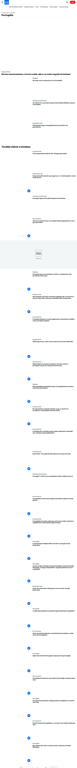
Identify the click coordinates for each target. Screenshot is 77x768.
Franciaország (63, 7)
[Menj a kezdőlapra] (6, 2)
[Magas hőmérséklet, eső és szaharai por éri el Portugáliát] (54, 89)
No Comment (37, 218)
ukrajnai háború (29, 7)
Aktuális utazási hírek (40, 100)
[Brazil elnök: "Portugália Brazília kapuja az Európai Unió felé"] (54, 462)
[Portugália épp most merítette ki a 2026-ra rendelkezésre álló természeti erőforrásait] (54, 282)
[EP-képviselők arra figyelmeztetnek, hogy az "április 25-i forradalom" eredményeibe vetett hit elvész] (54, 417)
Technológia (53, 7)
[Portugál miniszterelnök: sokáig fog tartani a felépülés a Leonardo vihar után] (54, 709)
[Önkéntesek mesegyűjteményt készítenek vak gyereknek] (54, 134)
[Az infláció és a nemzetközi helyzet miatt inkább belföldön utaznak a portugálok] (54, 111)
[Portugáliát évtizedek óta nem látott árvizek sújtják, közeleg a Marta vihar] (54, 686)
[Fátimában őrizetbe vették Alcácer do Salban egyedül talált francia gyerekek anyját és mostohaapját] (54, 162)
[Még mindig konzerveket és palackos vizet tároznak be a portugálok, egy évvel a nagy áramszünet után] (54, 372)
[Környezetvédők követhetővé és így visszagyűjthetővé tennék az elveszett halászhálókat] (54, 395)
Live (72, 2)
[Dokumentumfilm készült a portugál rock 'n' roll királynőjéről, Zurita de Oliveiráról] (54, 184)
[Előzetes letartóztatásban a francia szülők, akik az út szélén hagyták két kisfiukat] (38, 74)
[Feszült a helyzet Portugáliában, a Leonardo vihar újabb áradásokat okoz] (54, 731)
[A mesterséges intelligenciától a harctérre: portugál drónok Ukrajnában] (54, 552)
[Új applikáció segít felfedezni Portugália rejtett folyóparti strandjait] (54, 207)
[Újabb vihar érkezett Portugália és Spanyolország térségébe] (54, 664)
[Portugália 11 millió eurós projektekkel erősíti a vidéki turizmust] (54, 484)
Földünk (35, 78)
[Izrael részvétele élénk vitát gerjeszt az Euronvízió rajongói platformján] (54, 597)
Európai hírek (5, 71)
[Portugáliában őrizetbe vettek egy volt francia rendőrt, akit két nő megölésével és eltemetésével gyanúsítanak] (54, 529)
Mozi (37, 7)
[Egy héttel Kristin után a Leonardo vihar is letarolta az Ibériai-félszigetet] (54, 754)
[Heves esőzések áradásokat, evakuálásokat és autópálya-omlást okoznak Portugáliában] (54, 641)
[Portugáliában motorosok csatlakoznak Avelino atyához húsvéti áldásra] (54, 507)
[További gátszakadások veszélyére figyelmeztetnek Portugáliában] (54, 619)
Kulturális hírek (38, 123)
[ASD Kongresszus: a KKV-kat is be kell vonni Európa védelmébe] (54, 350)
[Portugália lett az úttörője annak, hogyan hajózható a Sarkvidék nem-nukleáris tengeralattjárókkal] (54, 439)
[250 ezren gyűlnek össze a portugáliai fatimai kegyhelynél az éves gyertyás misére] (54, 229)
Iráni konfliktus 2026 (15, 7)
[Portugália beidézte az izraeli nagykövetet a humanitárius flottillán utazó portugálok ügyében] (54, 327)
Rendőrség (44, 7)
